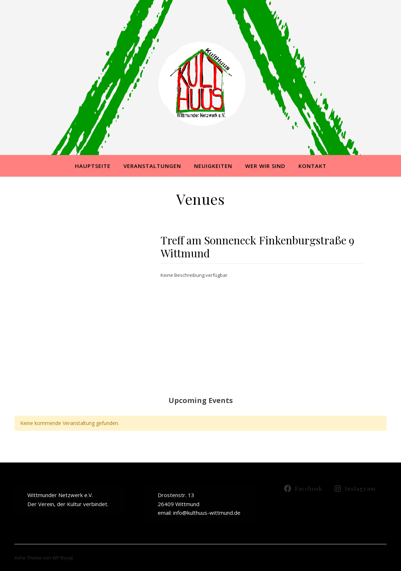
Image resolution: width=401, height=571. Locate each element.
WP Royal (62, 557)
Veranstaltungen (152, 165)
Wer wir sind (265, 165)
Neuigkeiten (213, 165)
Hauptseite (93, 165)
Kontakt (312, 165)
